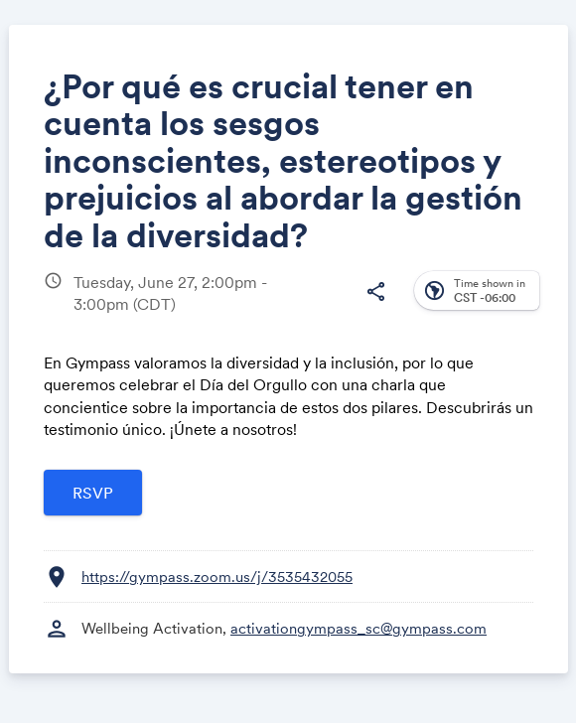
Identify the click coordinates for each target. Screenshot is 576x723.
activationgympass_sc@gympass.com (358, 628)
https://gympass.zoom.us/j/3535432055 (217, 576)
